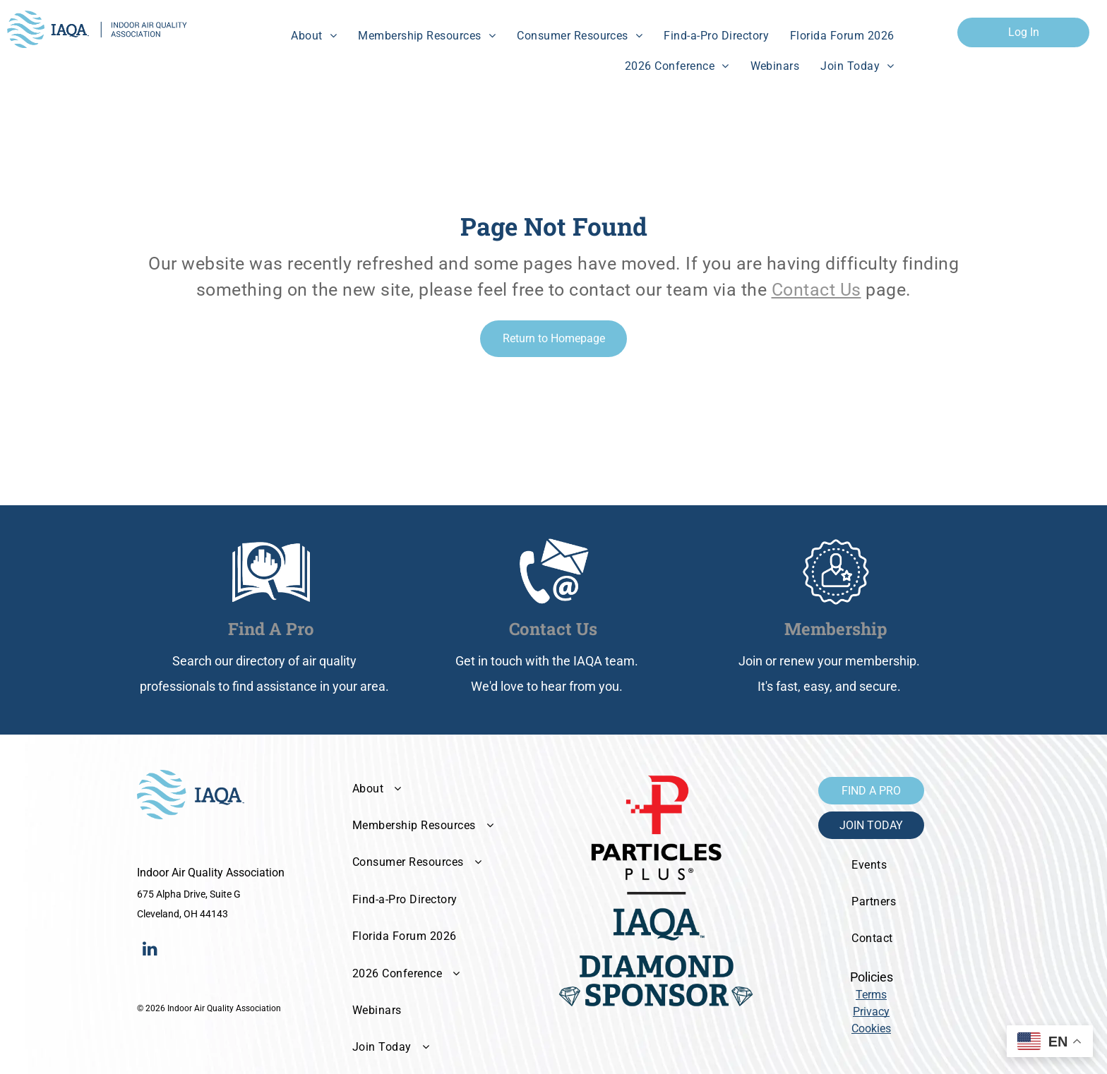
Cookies (871, 1028)
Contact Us (816, 289)
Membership (835, 628)
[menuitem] (313, 36)
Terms (871, 994)
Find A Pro (271, 628)
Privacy (871, 1011)
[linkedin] (149, 950)
